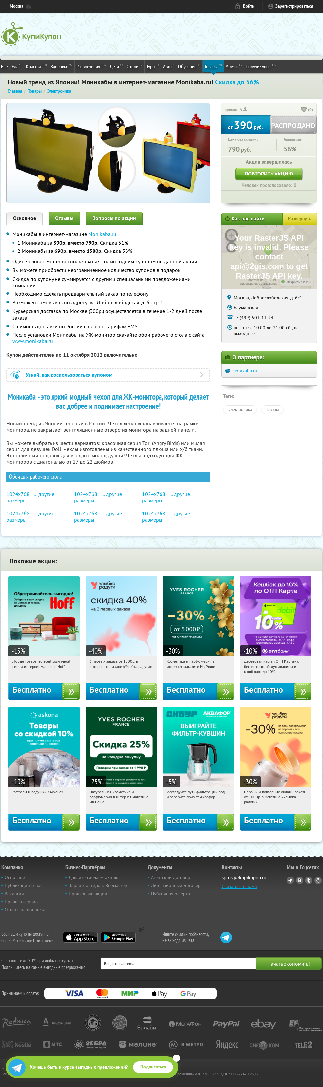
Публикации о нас (23, 885)
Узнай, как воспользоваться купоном (69, 374)
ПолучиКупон (261, 66)
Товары (213, 66)
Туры (153, 66)
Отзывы (64, 218)
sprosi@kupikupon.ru (244, 877)
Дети (116, 66)
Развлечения (91, 66)
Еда (17, 66)
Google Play (118, 937)
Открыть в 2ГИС (299, 282)
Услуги (234, 66)
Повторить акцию (269, 173)
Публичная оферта (170, 894)
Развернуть (299, 219)
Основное (24, 218)
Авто (168, 66)
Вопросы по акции (114, 218)
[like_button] (304, 110)
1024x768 (18, 494)
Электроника (240, 409)
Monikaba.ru (102, 234)
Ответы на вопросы (25, 909)
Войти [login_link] (248, 6)
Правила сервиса (22, 902)
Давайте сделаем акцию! (94, 877)
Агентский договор (170, 877)
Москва (16, 6)
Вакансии (14, 894)
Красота (36, 66)
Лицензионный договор (176, 885)
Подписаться (153, 1067)
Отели (135, 66)
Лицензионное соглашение (258, 283)
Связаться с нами (239, 886)
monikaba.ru (244, 371)
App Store (80, 937)
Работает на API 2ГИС (262, 280)
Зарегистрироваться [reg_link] (294, 6)
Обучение (189, 66)
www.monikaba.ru (32, 341)
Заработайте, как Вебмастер (98, 885)
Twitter (308, 880)
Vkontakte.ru (299, 880)
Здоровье (62, 66)
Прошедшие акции (88, 894)
